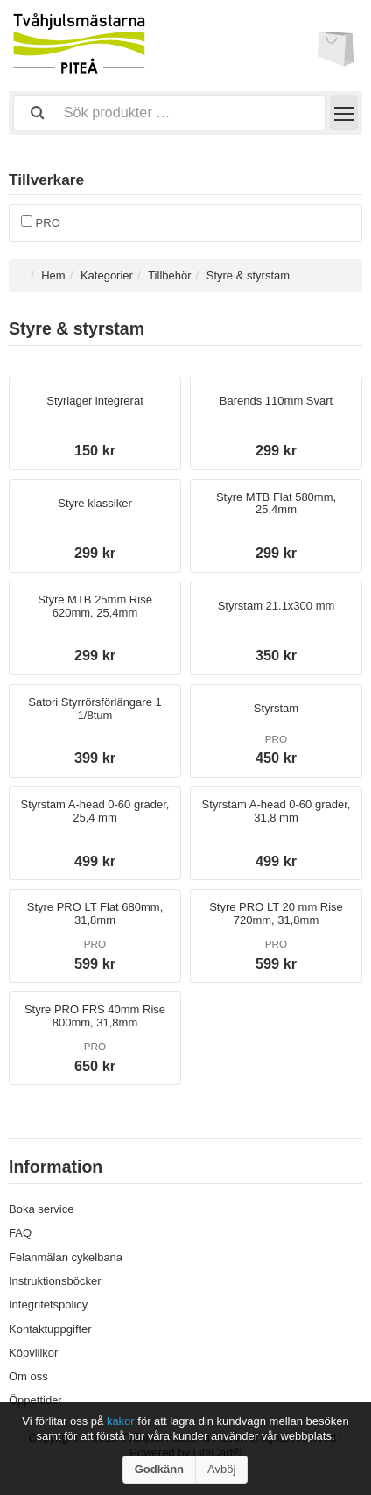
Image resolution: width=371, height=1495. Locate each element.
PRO (40, 222)
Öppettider (35, 1400)
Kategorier (106, 275)
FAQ (20, 1232)
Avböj (221, 1469)
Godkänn (159, 1469)
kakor (122, 1421)
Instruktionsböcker (55, 1280)
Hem (53, 275)
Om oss (28, 1376)
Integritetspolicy (48, 1304)
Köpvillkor (33, 1352)
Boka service (41, 1209)
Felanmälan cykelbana (65, 1257)
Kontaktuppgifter (50, 1329)
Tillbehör (169, 275)
